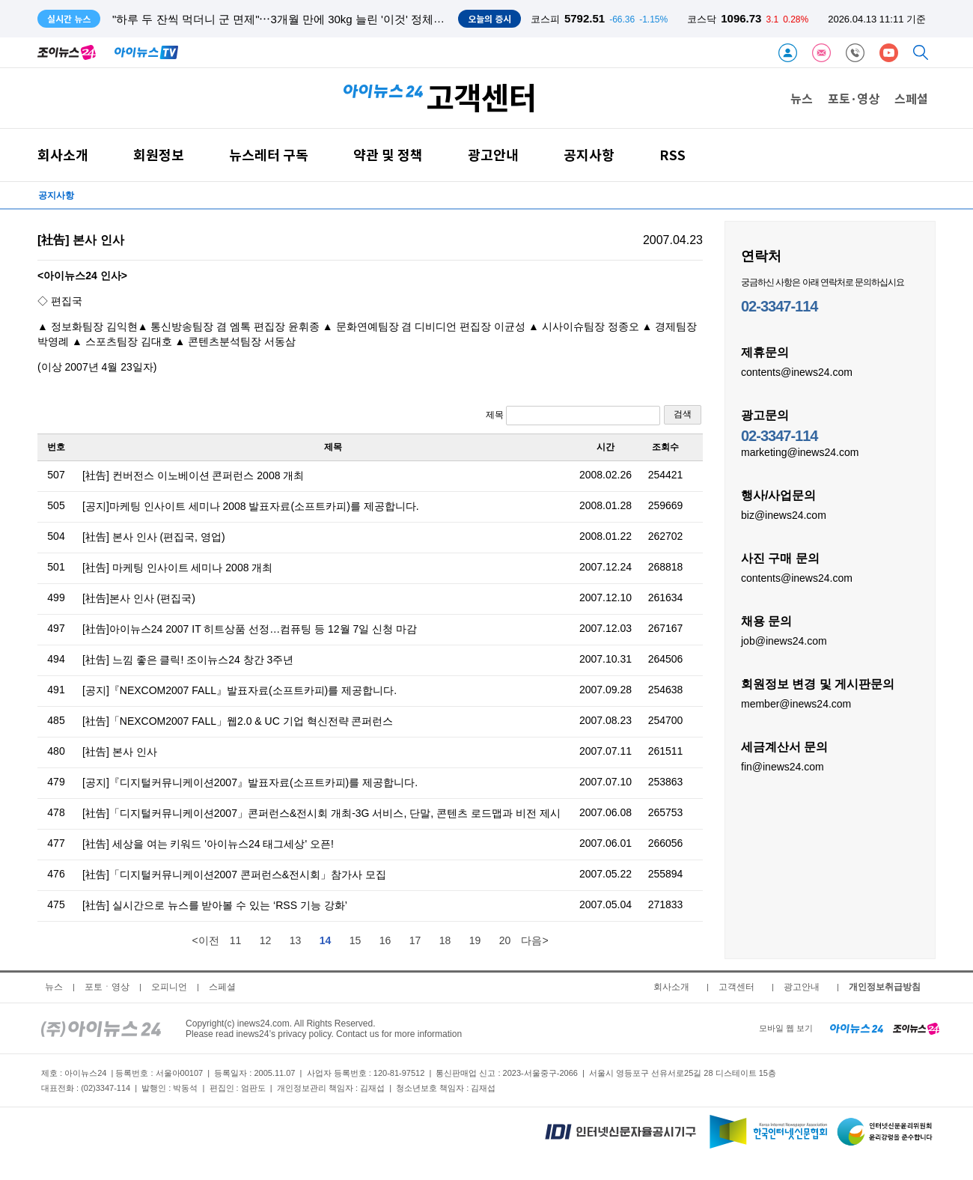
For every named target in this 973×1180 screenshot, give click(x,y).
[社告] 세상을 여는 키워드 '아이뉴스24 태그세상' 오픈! (208, 844)
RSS (672, 155)
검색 (683, 414)
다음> (534, 940)
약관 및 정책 (388, 155)
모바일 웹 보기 (786, 1028)
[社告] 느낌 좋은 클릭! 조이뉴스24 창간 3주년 (187, 660)
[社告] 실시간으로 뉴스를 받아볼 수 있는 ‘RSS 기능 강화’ (214, 905)
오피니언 (169, 987)
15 (356, 940)
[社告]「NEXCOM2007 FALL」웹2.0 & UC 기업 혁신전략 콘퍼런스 (237, 721)
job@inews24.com (784, 640)
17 (415, 940)
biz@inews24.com (783, 514)
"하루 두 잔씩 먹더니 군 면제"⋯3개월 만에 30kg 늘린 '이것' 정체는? (281, 19)
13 (296, 940)
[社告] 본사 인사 (119, 752)
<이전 (205, 940)
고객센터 (736, 987)
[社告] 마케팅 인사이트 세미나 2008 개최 (177, 568)
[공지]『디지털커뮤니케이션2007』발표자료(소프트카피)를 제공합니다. (250, 782)
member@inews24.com (796, 703)
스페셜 (911, 98)
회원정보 (158, 155)
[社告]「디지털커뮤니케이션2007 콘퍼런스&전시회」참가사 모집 (234, 875)
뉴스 (801, 98)
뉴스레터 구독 (268, 155)
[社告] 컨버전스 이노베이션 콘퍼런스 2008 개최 (193, 475)
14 (326, 940)
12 (266, 940)
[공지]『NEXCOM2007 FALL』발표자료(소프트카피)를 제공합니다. (239, 690)
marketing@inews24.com (799, 451)
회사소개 (62, 155)
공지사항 (589, 155)
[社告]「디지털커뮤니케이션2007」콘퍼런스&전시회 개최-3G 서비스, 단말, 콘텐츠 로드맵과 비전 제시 (321, 813)
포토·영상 (853, 98)
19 (475, 940)
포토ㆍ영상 (107, 987)
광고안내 (493, 155)
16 (385, 940)
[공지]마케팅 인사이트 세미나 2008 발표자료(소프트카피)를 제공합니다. (250, 506)
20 (505, 940)
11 (236, 940)
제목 (573, 415)
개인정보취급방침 (885, 987)
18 (445, 940)
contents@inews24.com (796, 371)
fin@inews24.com (782, 766)
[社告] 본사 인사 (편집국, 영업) (153, 537)
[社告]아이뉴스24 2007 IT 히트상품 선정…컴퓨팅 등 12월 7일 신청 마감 (249, 629)
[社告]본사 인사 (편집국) (138, 598)
